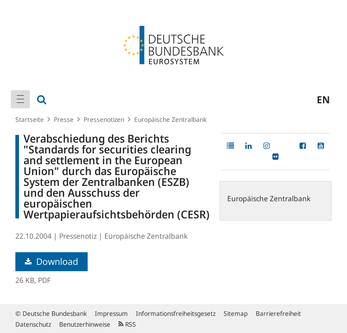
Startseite (29, 119)
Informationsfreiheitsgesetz (176, 313)
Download (51, 261)
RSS (127, 324)
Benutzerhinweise (84, 324)
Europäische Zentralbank (170, 119)
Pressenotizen (104, 119)
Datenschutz (33, 324)
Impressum (111, 313)
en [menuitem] (323, 99)
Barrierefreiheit (278, 313)
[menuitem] (20, 99)
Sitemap (236, 313)
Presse (64, 119)
